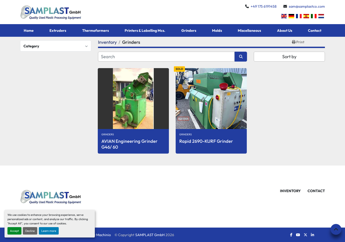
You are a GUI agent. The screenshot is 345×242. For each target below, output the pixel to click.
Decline (30, 231)
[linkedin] (312, 234)
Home (29, 30)
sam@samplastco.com (307, 6)
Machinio (103, 235)
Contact (314, 30)
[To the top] (336, 229)
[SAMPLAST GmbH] (51, 196)
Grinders (188, 30)
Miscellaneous (249, 30)
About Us (284, 30)
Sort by (289, 56)
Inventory (290, 191)
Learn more (48, 231)
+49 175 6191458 (264, 6)
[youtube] (298, 234)
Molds (217, 30)
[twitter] (305, 234)
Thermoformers (95, 30)
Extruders (57, 30)
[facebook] (291, 234)
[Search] (166, 57)
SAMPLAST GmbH (150, 235)
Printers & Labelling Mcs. (145, 30)
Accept (14, 231)
